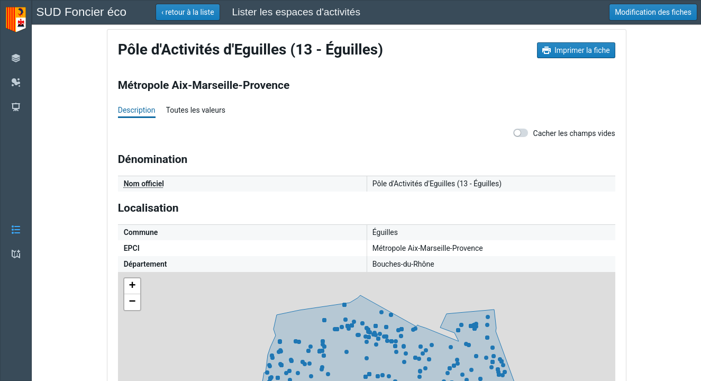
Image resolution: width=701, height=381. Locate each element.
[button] (16, 190)
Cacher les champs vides (564, 133)
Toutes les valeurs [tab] (195, 110)
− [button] (132, 302)
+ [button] (132, 286)
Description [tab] (137, 110)
